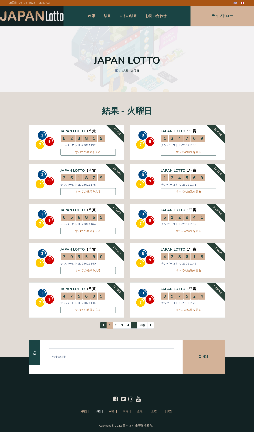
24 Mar (117, 250)
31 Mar (218, 211)
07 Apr (117, 211)
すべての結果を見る (88, 152)
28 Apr (218, 132)
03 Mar (218, 289)
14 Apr (218, 171)
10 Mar (117, 289)
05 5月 (117, 131)
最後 (142, 325)
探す (204, 357)
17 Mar (218, 250)
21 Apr (117, 171)
